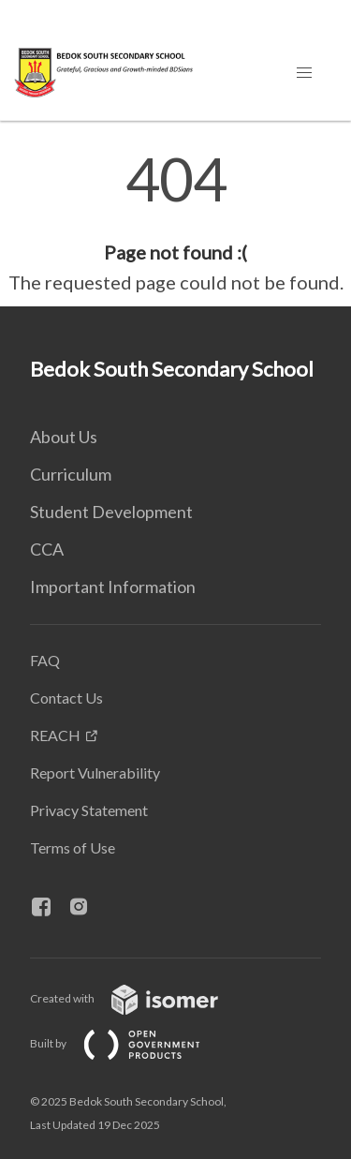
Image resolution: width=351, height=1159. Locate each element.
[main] (175, 223)
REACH (55, 735)
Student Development (111, 511)
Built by (130, 1043)
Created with (139, 998)
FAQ (45, 660)
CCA (47, 549)
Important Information (113, 586)
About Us (63, 436)
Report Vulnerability (95, 772)
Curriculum (70, 474)
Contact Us (66, 697)
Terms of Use (72, 847)
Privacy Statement (89, 810)
